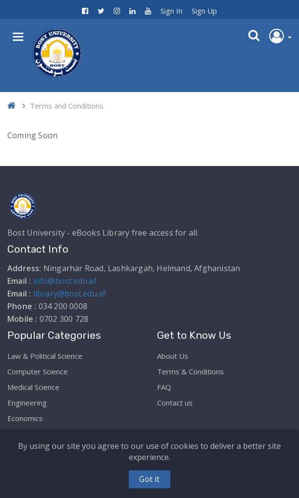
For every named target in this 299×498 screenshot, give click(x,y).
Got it (149, 479)
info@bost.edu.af (65, 281)
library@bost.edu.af (69, 293)
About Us (172, 356)
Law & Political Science (44, 356)
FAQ (164, 387)
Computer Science (37, 371)
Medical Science (33, 387)
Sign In (171, 11)
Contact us (175, 402)
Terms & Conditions (190, 371)
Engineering (27, 402)
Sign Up (204, 11)
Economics (25, 418)
